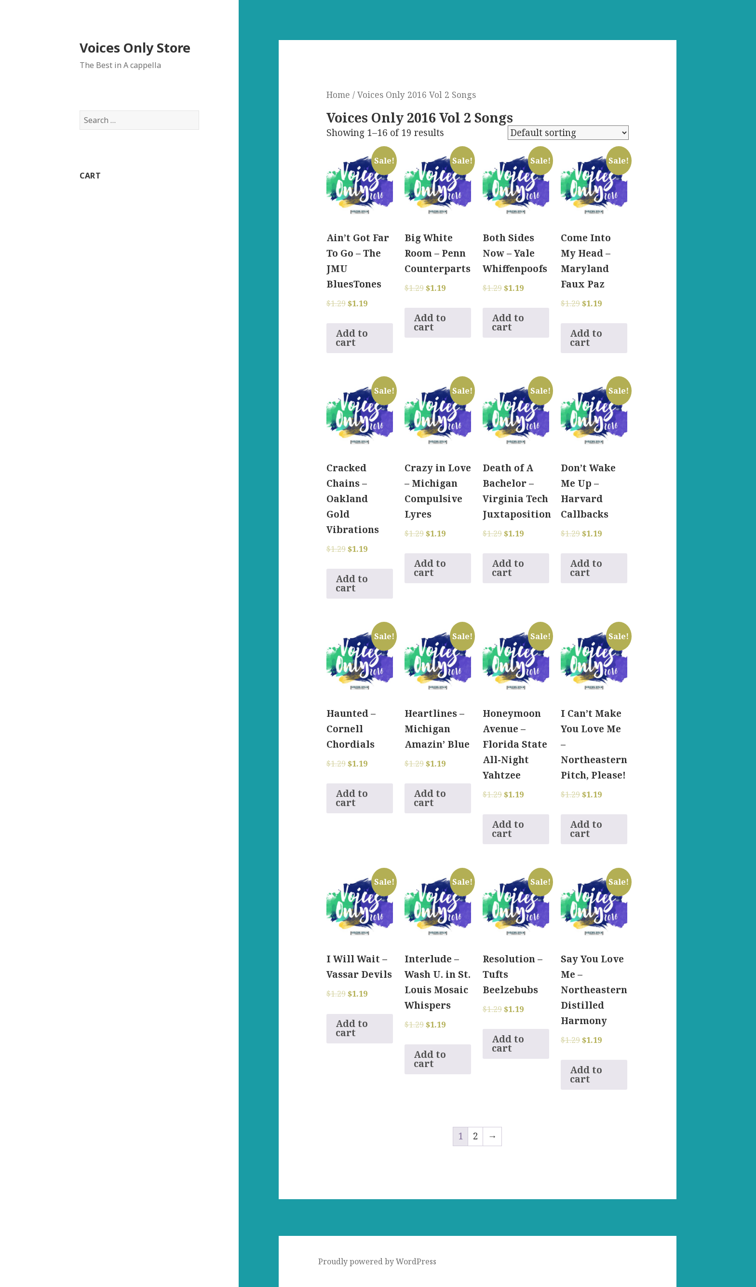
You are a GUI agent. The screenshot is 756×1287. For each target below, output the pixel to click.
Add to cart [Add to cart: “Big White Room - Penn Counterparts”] (430, 322)
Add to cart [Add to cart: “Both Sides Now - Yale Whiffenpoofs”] (508, 322)
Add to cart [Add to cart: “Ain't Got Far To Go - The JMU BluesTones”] (352, 338)
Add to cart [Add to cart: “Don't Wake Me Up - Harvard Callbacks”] (586, 568)
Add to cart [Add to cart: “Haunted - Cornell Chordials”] (352, 798)
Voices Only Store (135, 47)
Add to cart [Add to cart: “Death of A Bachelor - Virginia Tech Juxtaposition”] (508, 568)
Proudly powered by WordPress (377, 1261)
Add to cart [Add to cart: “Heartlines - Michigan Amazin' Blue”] (430, 798)
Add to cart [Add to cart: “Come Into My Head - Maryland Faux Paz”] (586, 338)
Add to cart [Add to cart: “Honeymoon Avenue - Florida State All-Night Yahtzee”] (508, 829)
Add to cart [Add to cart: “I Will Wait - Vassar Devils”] (352, 1028)
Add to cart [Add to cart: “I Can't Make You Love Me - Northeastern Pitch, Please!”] (586, 829)
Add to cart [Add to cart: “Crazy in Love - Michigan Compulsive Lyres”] (430, 568)
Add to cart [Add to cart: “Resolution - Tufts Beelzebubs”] (508, 1043)
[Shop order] (568, 132)
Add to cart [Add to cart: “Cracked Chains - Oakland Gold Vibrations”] (352, 583)
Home (338, 94)
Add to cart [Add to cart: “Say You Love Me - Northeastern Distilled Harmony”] (586, 1074)
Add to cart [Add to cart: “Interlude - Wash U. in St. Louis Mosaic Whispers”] (430, 1059)
